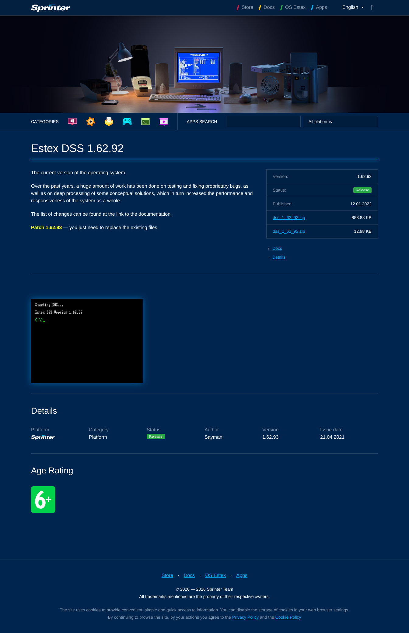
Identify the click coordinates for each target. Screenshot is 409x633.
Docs (277, 248)
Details (278, 257)
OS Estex (215, 575)
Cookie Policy (288, 617)
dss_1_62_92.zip (289, 217)
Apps (241, 575)
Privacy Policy (245, 617)
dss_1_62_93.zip (289, 231)
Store (167, 575)
